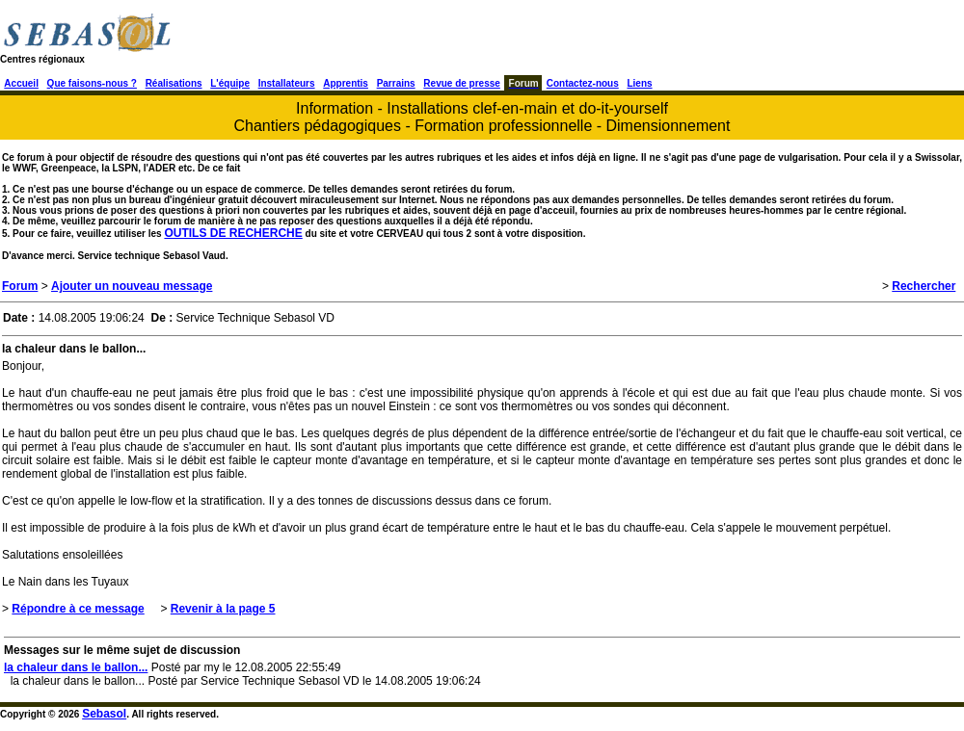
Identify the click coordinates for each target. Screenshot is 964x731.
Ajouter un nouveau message (131, 286)
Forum (20, 286)
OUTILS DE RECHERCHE (233, 233)
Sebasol (104, 713)
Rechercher (923, 286)
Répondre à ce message (78, 608)
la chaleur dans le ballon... (75, 667)
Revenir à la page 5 (223, 608)
